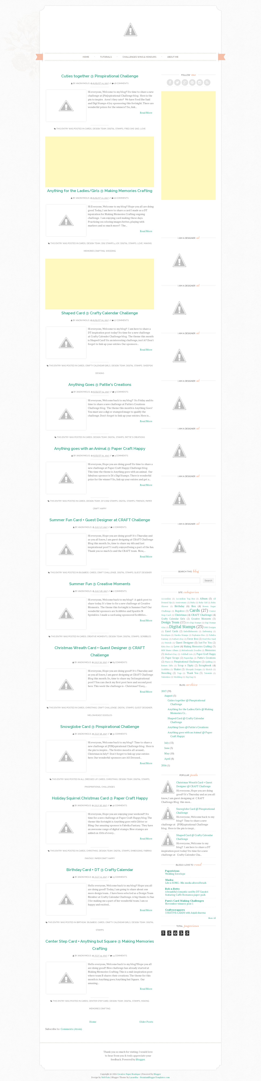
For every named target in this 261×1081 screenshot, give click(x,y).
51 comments (120, 734)
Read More (146, 112)
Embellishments (191, 631)
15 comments (120, 877)
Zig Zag (189, 677)
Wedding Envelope (175, 873)
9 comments (121, 392)
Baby (192, 602)
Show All (212, 918)
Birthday (81, 922)
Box (193, 606)
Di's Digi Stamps (109, 501)
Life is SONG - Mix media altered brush (185, 882)
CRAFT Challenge (106, 572)
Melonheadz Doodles (100, 715)
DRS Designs (210, 627)
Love (143, 129)
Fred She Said (131, 129)
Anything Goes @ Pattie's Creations (99, 384)
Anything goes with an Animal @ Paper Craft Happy (99, 448)
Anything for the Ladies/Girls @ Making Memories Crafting (99, 190)
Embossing (136, 851)
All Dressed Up (89, 779)
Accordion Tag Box (185, 598)
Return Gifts (167, 665)
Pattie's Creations (135, 437)
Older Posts (146, 1021)
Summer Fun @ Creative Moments (99, 584)
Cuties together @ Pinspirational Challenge (99, 76)
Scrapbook (205, 665)
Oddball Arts (187, 654)
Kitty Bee (165, 646)
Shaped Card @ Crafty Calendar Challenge (99, 313)
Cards (88, 129)
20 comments (121, 198)
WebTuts (105, 1077)
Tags (179, 673)
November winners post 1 (179, 903)
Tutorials (106, 57)
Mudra (169, 880)
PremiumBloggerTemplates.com (155, 1077)
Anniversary (181, 602)
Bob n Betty (172, 888)
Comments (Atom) (71, 1029)
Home (86, 57)
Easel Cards (171, 631)
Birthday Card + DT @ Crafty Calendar (99, 869)
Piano (167, 661)
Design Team (99, 129)
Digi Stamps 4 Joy (110, 243)
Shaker (177, 669)
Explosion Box (198, 635)
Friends (140, 501)
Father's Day (178, 639)
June (166, 748)
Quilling (208, 661)
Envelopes (165, 635)
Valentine (165, 677)
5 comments (121, 456)
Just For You (205, 642)
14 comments (120, 956)
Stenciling (166, 673)
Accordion (166, 598)
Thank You (192, 673)
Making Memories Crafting (198, 646)
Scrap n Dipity (185, 665)
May (166, 753)
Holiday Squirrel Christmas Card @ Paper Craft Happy (100, 798)
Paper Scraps (172, 657)
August (168, 695)
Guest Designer (143, 572)
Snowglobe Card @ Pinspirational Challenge (99, 726)
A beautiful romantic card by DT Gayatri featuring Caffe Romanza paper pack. (186, 893)
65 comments (120, 662)
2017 (163, 691)
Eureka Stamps (181, 635)
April (167, 758)
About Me (172, 57)
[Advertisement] (99, 161)
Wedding (111, 251)
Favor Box (192, 638)
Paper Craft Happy (105, 858)
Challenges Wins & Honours (139, 57)
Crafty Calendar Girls (97, 366)
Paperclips (188, 658)
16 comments (121, 83)
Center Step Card (98, 1001)
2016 (163, 765)
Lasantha (133, 1077)
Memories (210, 650)
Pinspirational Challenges (100, 787)
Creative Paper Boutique (128, 1074)
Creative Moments (97, 636)
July (166, 742)
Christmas (91, 708)
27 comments (121, 320)
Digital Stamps (115, 129)
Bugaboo (84, 572)
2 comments (119, 527)
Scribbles (145, 636)
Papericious (172, 870)
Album (204, 598)
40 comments (119, 805)
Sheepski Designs (194, 669)
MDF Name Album (169, 650)
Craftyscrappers (175, 909)
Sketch (209, 669)
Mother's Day (171, 654)
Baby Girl (203, 602)
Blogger (140, 1059)
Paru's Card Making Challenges (184, 900)
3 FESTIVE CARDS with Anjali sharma (185, 912)
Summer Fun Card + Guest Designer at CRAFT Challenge (99, 520)
